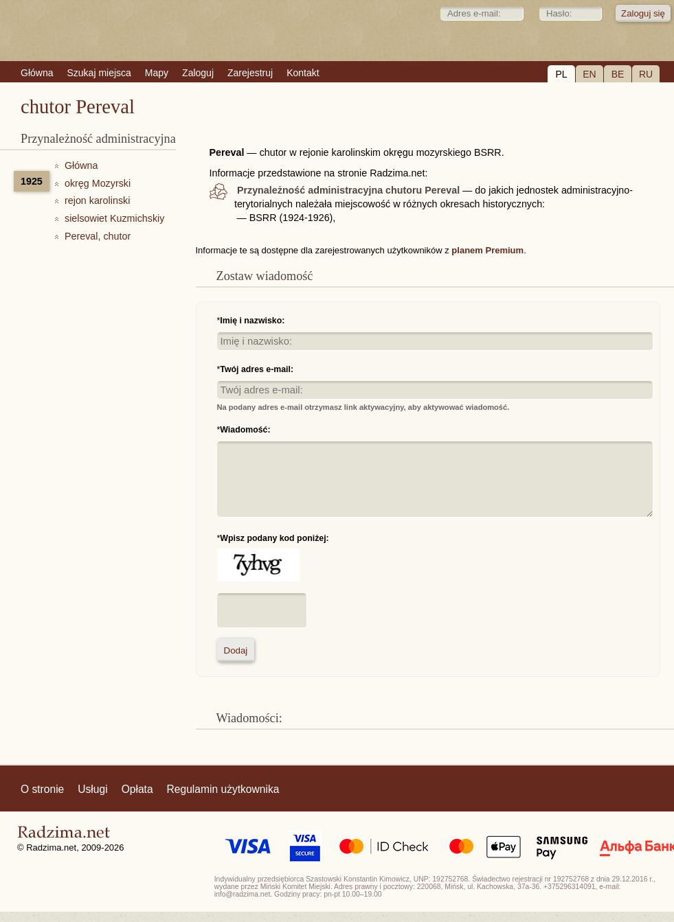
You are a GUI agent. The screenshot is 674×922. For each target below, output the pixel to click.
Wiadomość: (245, 430)
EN (589, 74)
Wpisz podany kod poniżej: (274, 538)
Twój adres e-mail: (256, 369)
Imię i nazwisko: (252, 320)
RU (646, 74)
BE (618, 74)
